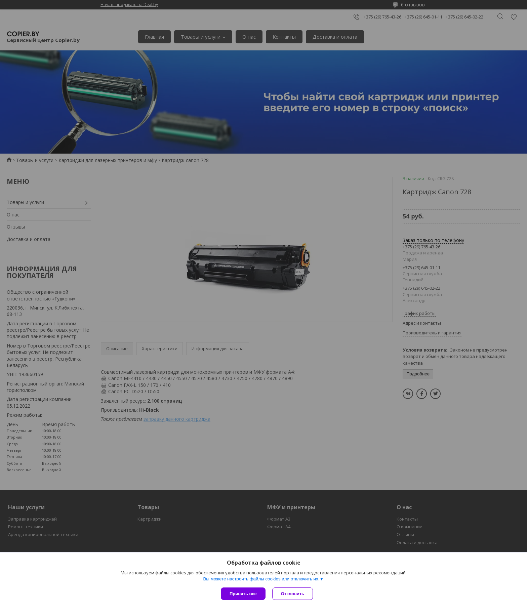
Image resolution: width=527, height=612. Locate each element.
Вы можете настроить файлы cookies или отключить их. (261, 578)
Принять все (243, 593)
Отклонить (292, 593)
